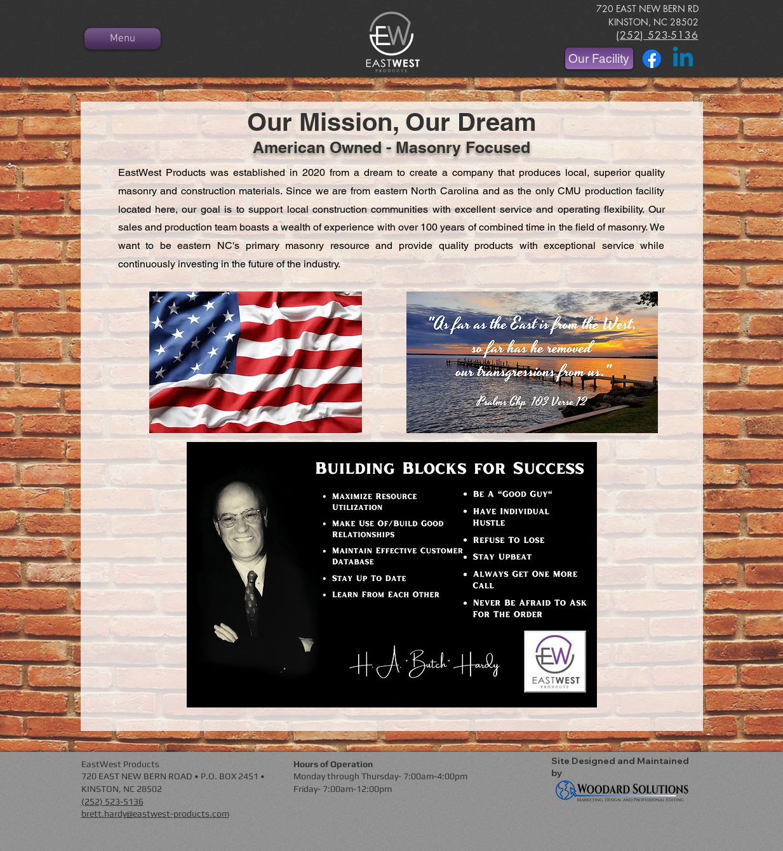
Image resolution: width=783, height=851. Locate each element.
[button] (392, 574)
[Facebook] (651, 58)
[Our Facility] (599, 58)
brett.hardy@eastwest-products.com (155, 813)
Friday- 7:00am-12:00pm (342, 789)
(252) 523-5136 (112, 801)
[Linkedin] (683, 58)
